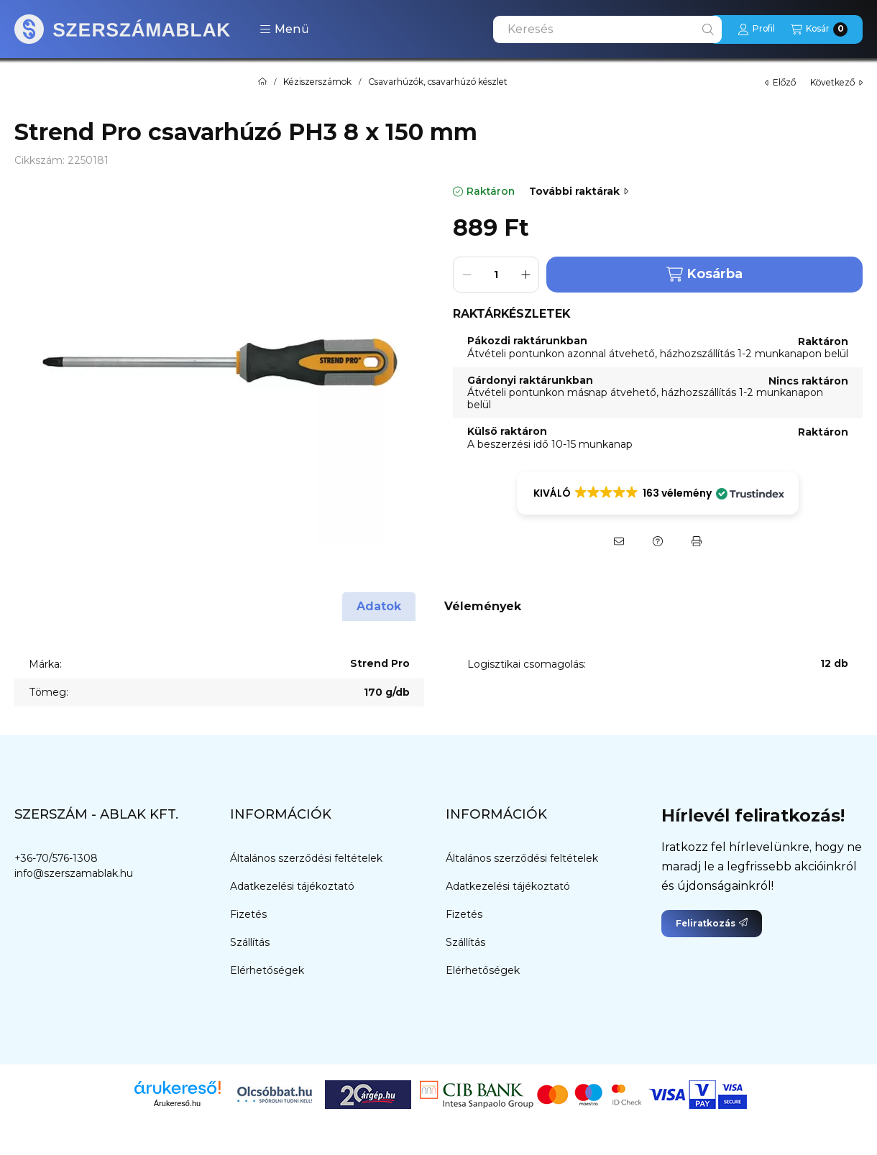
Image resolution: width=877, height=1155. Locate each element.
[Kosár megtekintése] (819, 29)
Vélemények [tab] (482, 606)
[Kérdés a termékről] (658, 541)
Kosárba (704, 274)
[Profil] (756, 29)
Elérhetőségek (267, 970)
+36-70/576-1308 (56, 858)
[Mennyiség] (496, 274)
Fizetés (248, 914)
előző (780, 82)
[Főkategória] (262, 82)
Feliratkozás (712, 923)
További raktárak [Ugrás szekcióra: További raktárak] (578, 191)
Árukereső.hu (177, 1103)
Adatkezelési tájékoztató (292, 886)
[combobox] (607, 29)
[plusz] (525, 274)
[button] (284, 29)
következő (836, 82)
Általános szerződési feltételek (306, 858)
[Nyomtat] (696, 541)
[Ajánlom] (619, 541)
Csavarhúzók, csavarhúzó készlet (438, 82)
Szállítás (250, 942)
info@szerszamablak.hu (73, 873)
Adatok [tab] (379, 606)
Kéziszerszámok (317, 82)
